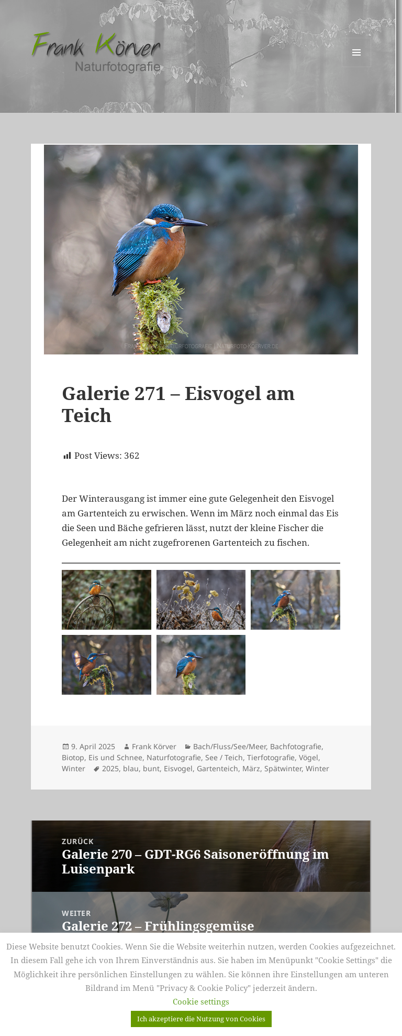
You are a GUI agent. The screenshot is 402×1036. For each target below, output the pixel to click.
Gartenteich (217, 768)
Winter (73, 768)
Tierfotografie (271, 757)
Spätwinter (283, 768)
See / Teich (224, 757)
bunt (151, 768)
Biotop (73, 757)
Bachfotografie (295, 746)
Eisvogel (178, 768)
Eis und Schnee (115, 757)
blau (131, 768)
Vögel (308, 757)
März (251, 768)
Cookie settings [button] (201, 1001)
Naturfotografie (174, 757)
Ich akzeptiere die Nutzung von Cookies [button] (201, 1018)
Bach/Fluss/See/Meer (229, 746)
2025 (110, 768)
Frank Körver (154, 746)
